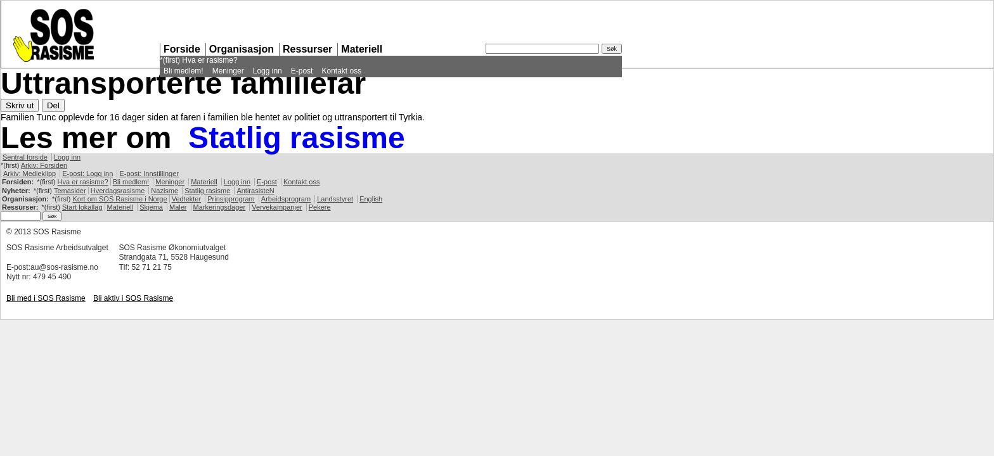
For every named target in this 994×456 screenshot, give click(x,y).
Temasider (70, 190)
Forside (182, 49)
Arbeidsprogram (286, 199)
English (370, 199)
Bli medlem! (183, 70)
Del (53, 105)
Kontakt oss (341, 70)
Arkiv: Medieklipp (29, 173)
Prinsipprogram (231, 199)
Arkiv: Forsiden (44, 165)
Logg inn (267, 70)
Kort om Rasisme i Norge (119, 199)
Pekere (320, 207)
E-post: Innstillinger (149, 173)
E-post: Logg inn (87, 173)
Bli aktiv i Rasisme (133, 298)
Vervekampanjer (277, 207)
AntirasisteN (255, 190)
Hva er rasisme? (209, 60)
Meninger (228, 70)
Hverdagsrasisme (118, 190)
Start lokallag (82, 207)
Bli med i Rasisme (46, 298)
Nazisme (164, 190)
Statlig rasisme (296, 138)
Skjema (151, 207)
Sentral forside (25, 157)
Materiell (361, 49)
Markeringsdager (219, 207)
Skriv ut (20, 105)
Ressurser (307, 49)
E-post (302, 70)
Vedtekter (186, 199)
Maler (178, 207)
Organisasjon (241, 49)
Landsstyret (335, 199)
